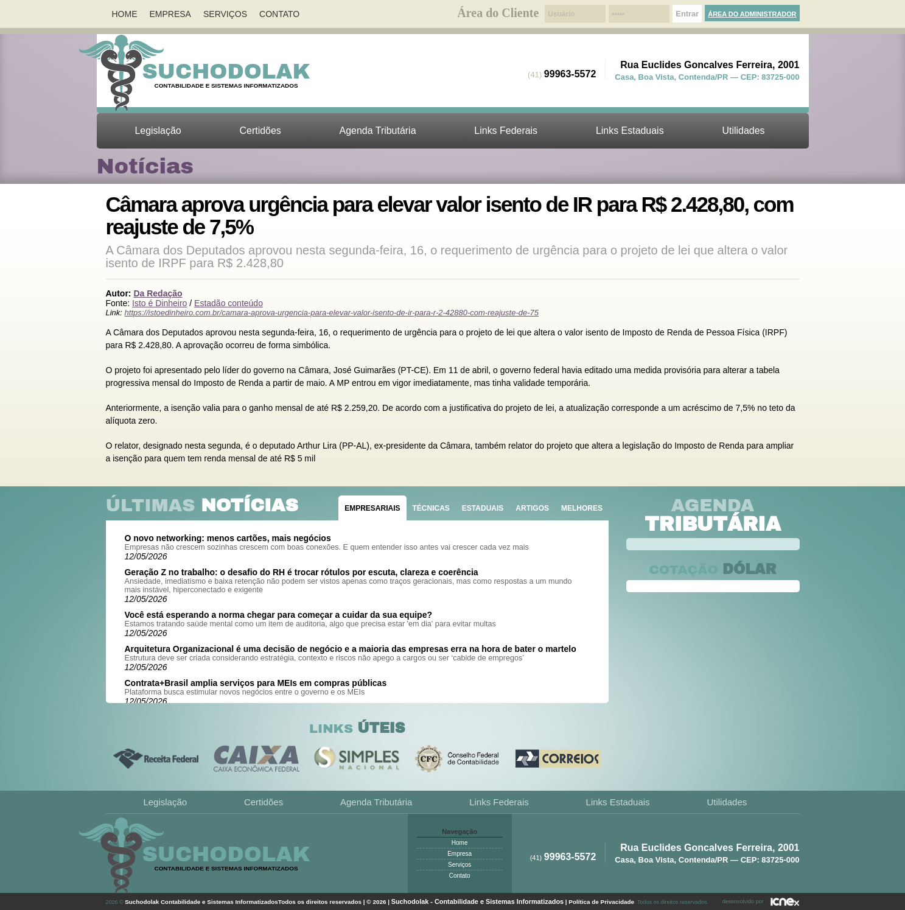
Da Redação (157, 293)
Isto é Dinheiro (159, 303)
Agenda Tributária (378, 130)
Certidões (260, 130)
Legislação (158, 130)
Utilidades (743, 130)
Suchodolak (226, 71)
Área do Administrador (752, 14)
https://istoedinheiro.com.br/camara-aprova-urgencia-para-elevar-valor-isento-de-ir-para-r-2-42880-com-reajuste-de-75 (332, 312)
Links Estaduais (630, 130)
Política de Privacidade (601, 901)
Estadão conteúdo (228, 303)
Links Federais (505, 130)
